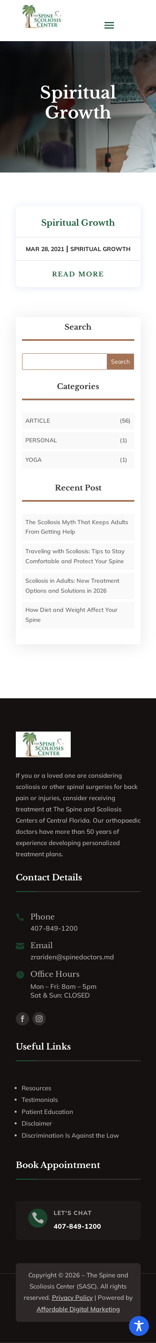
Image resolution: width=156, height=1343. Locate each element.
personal (41, 440)
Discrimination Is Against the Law (70, 1135)
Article (37, 420)
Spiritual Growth (78, 223)
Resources (36, 1088)
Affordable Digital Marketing (78, 1309)
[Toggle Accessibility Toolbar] (139, 1326)
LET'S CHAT (73, 1213)
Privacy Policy (72, 1297)
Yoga (33, 459)
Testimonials (40, 1100)
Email (41, 945)
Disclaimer (37, 1123)
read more (78, 274)
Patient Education (47, 1112)
